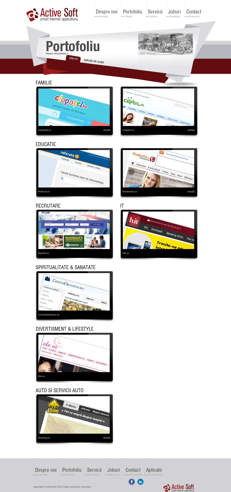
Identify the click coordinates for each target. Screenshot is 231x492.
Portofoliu (132, 12)
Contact (193, 12)
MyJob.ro (43, 253)
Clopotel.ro (44, 130)
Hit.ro (126, 253)
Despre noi (106, 12)
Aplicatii (154, 470)
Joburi (174, 12)
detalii (106, 130)
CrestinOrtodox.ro (48, 314)
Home (49, 53)
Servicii (155, 12)
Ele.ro (41, 376)
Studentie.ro (130, 191)
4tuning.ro (44, 437)
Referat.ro (44, 191)
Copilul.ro (128, 130)
